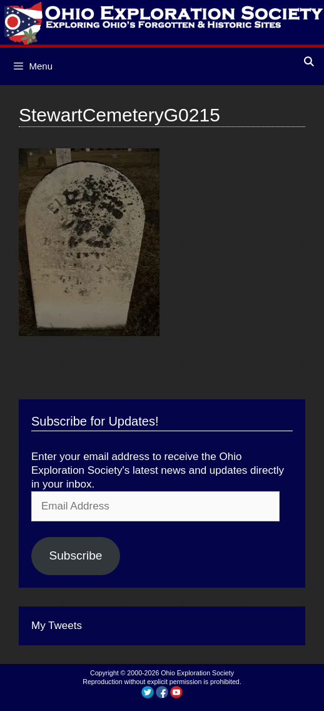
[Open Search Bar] (308, 62)
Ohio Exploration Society (197, 673)
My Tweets (56, 626)
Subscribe (75, 555)
